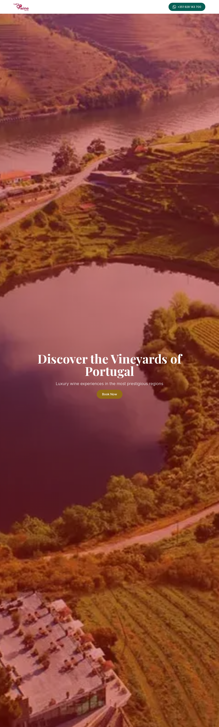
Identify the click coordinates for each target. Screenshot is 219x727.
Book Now (109, 394)
